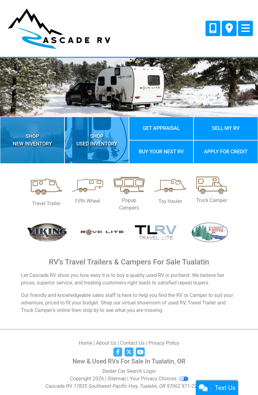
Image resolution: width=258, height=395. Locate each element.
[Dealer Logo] (58, 28)
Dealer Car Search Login (129, 371)
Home (85, 343)
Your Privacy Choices (159, 379)
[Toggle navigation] (245, 28)
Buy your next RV (161, 152)
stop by (91, 310)
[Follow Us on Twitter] (129, 352)
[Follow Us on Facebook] (117, 352)
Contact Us (132, 343)
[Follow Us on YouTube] (140, 352)
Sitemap (117, 379)
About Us (106, 343)
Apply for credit (225, 152)
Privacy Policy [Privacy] (163, 343)
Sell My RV (226, 128)
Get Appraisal (161, 128)
